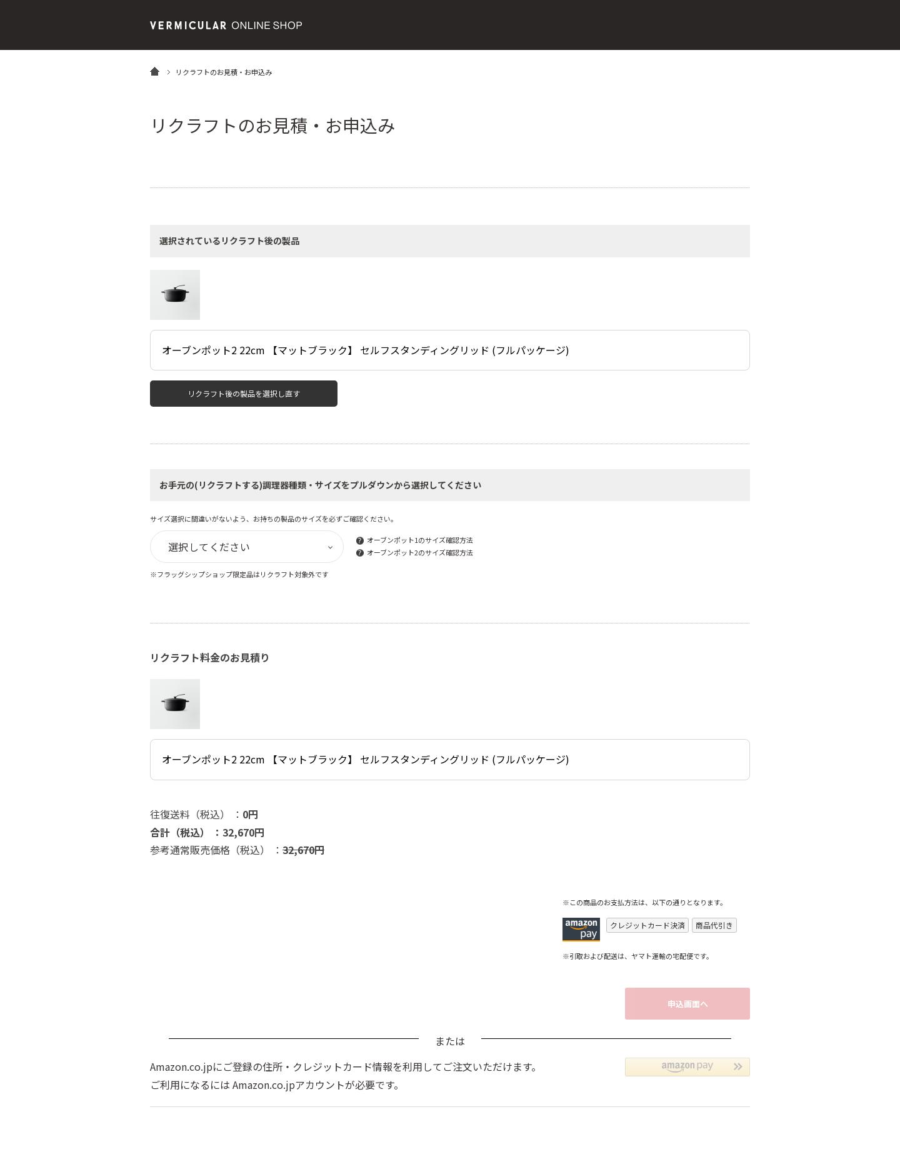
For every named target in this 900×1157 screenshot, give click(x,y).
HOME (154, 71)
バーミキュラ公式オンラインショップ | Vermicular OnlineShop (226, 25)
